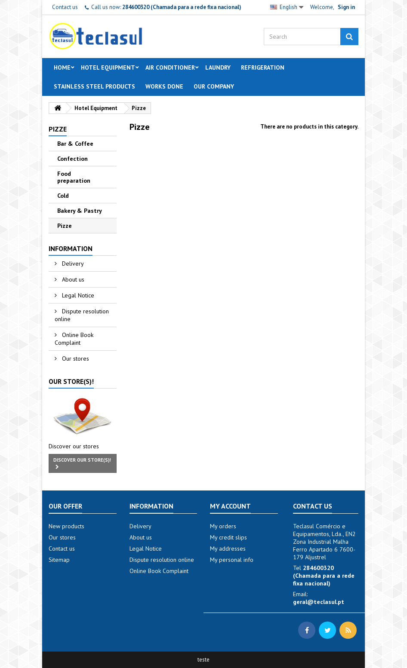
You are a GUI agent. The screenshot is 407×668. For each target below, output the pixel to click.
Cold (63, 195)
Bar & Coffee (75, 143)
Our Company (214, 86)
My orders (223, 526)
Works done (164, 86)
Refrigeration (262, 67)
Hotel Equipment (108, 67)
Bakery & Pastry (79, 210)
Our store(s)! (71, 381)
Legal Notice (77, 295)
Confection (72, 158)
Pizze (64, 226)
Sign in (346, 7)
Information (70, 248)
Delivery (72, 263)
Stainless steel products (94, 86)
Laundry (218, 67)
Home (62, 67)
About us (72, 279)
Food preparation (73, 177)
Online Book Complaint (74, 338)
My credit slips (228, 537)
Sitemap (59, 560)
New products (66, 526)
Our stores (74, 358)
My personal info (231, 560)
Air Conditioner (170, 67)
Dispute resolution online (82, 315)
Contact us (65, 7)
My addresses (228, 548)
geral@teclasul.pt (318, 602)
